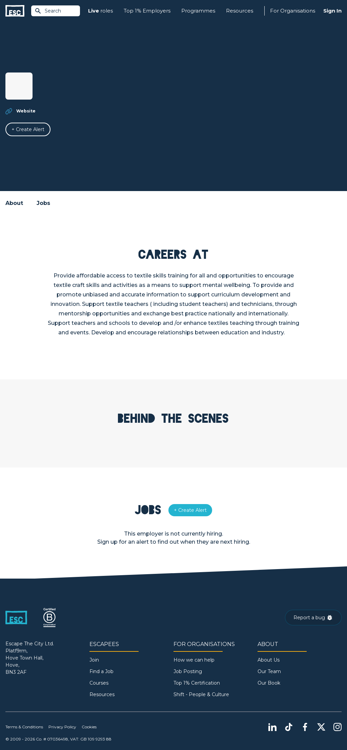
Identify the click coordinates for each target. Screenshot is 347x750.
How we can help (194, 660)
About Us (269, 660)
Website (26, 110)
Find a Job (101, 671)
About (14, 203)
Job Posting (188, 671)
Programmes (198, 10)
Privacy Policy (62, 726)
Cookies (89, 726)
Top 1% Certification (197, 683)
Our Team (269, 671)
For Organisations (292, 10)
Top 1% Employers (147, 10)
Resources (239, 10)
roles (100, 11)
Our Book (269, 683)
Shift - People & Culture (201, 694)
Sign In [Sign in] (332, 10)
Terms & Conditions (24, 726)
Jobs (43, 203)
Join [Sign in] (94, 660)
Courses (98, 683)
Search (48, 10)
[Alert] (27, 129)
